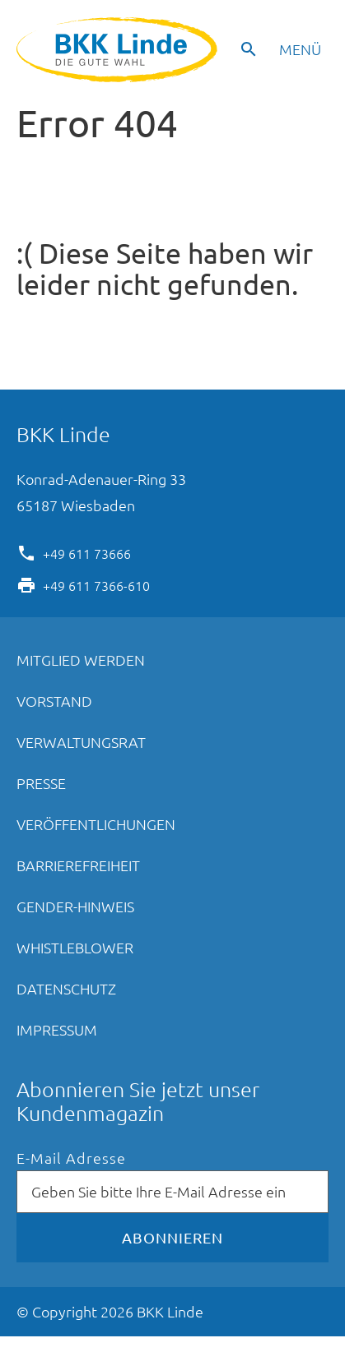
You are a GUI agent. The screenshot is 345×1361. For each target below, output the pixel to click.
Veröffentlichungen (95, 823)
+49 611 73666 (87, 552)
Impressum (56, 1029)
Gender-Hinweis (75, 906)
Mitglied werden (80, 659)
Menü (300, 48)
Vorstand (54, 700)
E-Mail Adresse (71, 1158)
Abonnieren (172, 1237)
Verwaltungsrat (81, 741)
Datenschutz (66, 988)
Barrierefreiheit (78, 865)
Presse (41, 782)
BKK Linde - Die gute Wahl (118, 49)
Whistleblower (74, 947)
